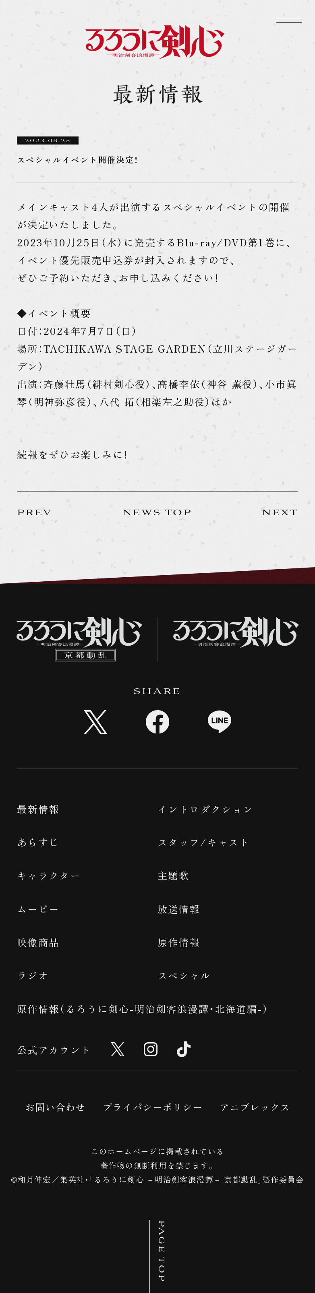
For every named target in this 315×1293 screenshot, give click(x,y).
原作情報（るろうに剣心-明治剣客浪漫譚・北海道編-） (143, 1009)
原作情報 (179, 942)
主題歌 (173, 875)
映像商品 (38, 942)
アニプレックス (255, 1107)
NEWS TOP (157, 513)
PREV (34, 513)
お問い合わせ (55, 1107)
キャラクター (49, 875)
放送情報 (179, 909)
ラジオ (33, 975)
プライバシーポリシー (152, 1107)
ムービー (38, 909)
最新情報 (38, 809)
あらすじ (38, 842)
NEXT (280, 513)
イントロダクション (205, 809)
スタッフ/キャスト (204, 842)
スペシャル (184, 975)
